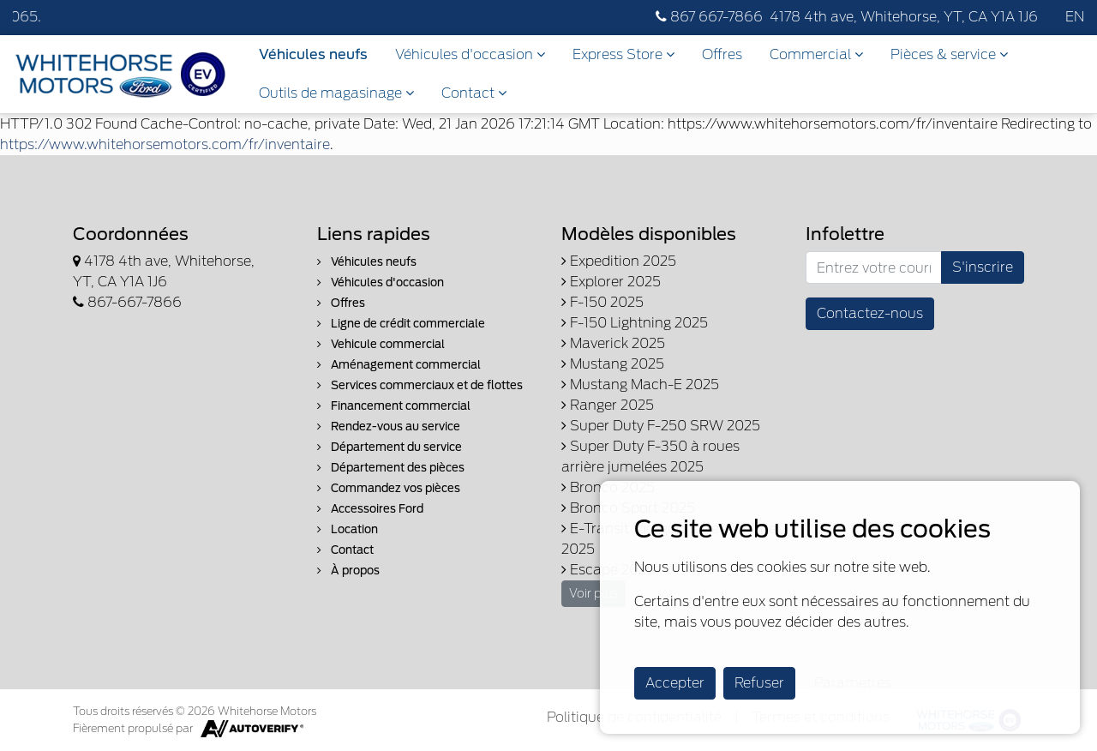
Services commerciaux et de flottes (420, 385)
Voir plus (593, 593)
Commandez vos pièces (388, 488)
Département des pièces (391, 467)
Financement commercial (394, 406)
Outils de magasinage (336, 93)
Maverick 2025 (613, 343)
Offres (722, 54)
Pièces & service (949, 54)
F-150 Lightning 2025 (634, 323)
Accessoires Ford (370, 508)
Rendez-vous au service (388, 426)
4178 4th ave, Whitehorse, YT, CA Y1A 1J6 (904, 17)
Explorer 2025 (611, 281)
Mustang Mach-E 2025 (640, 384)
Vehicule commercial (381, 344)
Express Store (623, 54)
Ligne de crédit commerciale (401, 323)
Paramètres (852, 683)
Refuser (759, 683)
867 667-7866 (709, 17)
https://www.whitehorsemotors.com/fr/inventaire (165, 144)
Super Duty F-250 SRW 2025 (660, 426)
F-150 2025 (602, 302)
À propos (348, 570)
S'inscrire (982, 267)
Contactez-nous (870, 313)
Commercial (816, 54)
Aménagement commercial (399, 364)
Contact (474, 93)
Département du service (389, 447)
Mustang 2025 (612, 364)
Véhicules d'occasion (470, 54)
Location (347, 529)
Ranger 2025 (607, 405)
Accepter (674, 683)
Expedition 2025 (618, 261)
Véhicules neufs (313, 54)
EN (1074, 17)
